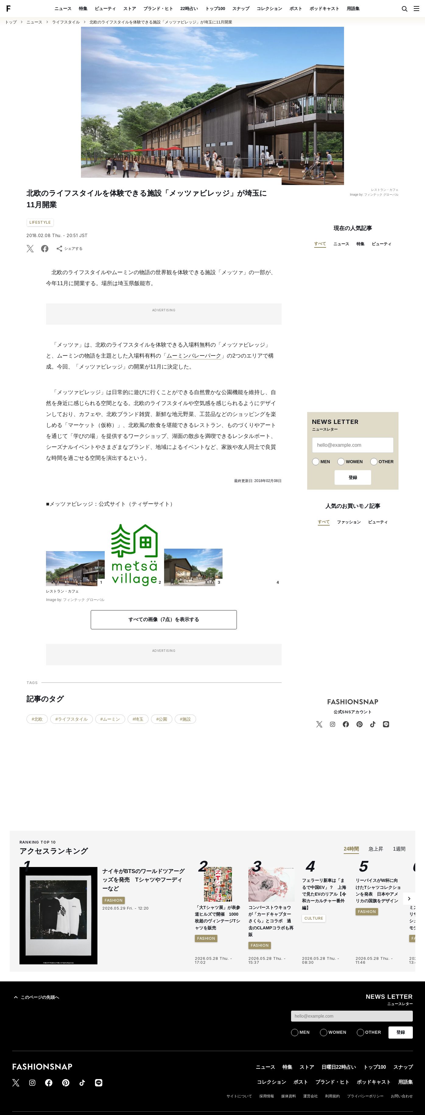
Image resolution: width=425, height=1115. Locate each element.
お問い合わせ (402, 1096)
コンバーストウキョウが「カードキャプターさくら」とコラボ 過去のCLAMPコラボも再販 (270, 921)
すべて (320, 243)
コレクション (269, 8)
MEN (325, 461)
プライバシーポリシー (365, 1096)
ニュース (63, 8)
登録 (353, 477)
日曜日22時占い (338, 1067)
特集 (83, 8)
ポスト (296, 8)
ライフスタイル (66, 22)
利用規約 (332, 1096)
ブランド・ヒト (158, 8)
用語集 (353, 8)
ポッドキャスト (324, 8)
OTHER (386, 461)
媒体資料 (288, 1096)
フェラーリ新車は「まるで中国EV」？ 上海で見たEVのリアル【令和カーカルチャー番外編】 (324, 894)
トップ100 (215, 8)
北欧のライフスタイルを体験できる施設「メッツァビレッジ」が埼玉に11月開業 (161, 22)
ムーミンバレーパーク (194, 356)
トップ (11, 22)
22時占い (189, 8)
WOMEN (354, 461)
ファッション (349, 522)
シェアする (69, 248)
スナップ (240, 8)
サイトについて (239, 1096)
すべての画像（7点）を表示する (163, 619)
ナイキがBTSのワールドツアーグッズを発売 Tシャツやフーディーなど (143, 880)
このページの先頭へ (35, 997)
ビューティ (105, 8)
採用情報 (266, 1096)
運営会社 (310, 1096)
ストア (129, 8)
